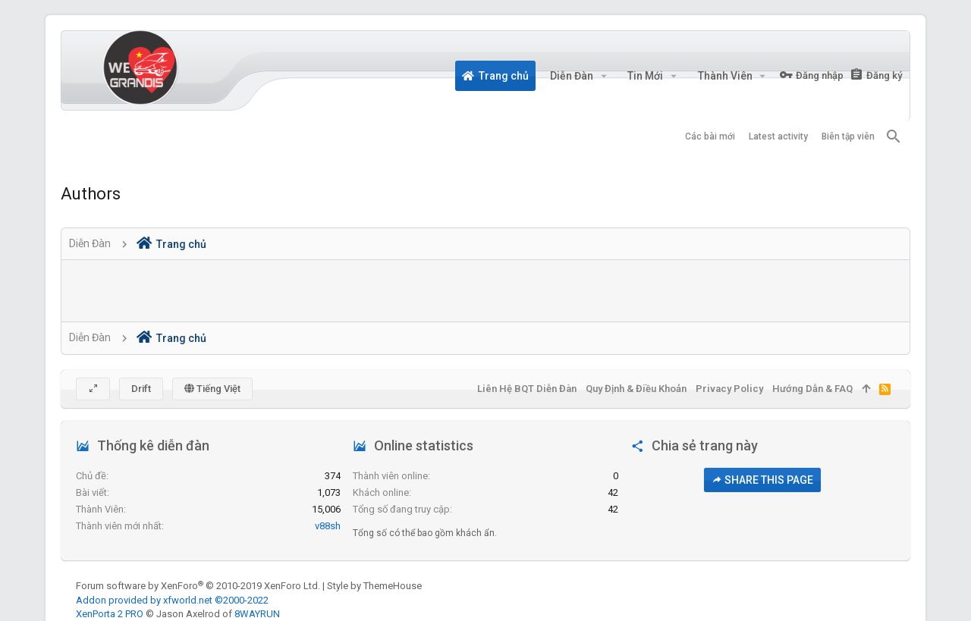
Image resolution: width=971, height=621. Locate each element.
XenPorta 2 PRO (109, 613)
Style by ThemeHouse (374, 585)
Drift (141, 388)
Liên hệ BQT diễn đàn (527, 388)
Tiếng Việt (212, 388)
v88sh (328, 526)
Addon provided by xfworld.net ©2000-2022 (172, 600)
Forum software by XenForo (198, 585)
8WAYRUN (257, 613)
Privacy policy (729, 388)
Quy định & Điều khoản (636, 388)
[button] (603, 76)
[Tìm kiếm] (893, 136)
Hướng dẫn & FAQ (812, 388)
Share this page (762, 480)
